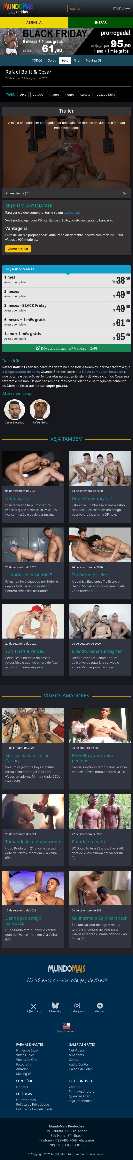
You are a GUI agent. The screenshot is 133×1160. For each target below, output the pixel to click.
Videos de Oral (26, 1060)
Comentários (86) (18, 193)
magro (54, 94)
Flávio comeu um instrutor (102, 372)
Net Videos (77, 1050)
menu (122, 8)
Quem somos (26, 1100)
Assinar (75, 8)
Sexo (64, 60)
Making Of (93, 60)
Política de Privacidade (32, 1104)
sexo (23, 94)
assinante (71, 212)
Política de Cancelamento (34, 1109)
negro (69, 94)
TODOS (37, 60)
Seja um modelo (80, 1101)
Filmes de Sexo (27, 1050)
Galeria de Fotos (81, 1069)
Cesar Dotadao (14, 422)
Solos (52, 60)
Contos (74, 1060)
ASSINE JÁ (33, 22)
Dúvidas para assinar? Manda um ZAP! (66, 348)
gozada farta (106, 94)
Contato (75, 1087)
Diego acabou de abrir (22, 372)
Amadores (76, 1055)
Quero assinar (18, 249)
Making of (23, 1074)
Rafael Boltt (40, 422)
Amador (22, 1069)
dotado (38, 94)
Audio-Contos (79, 1064)
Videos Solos (25, 1055)
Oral (77, 60)
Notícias (22, 1087)
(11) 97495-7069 (65, 1140)
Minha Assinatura (81, 1091)
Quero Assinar (79, 1096)
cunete (85, 94)
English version (66, 1031)
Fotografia (23, 1064)
